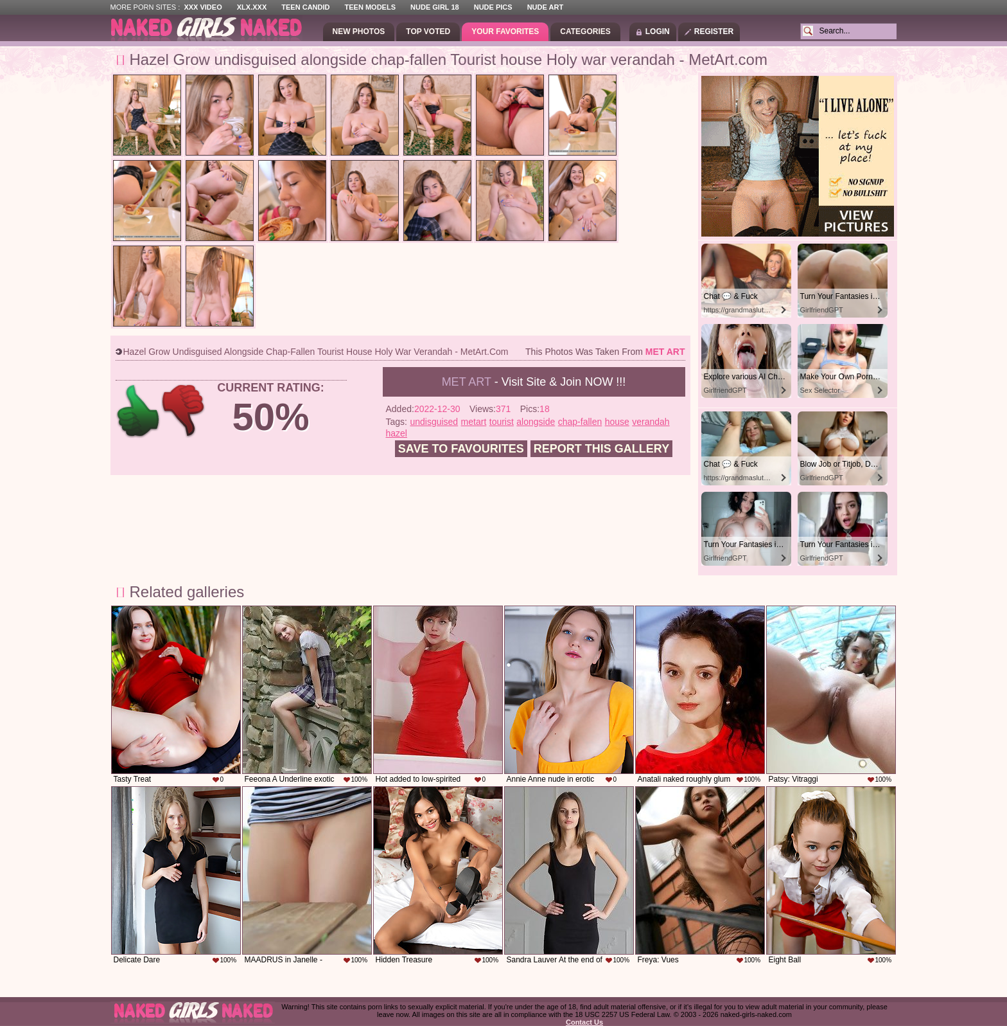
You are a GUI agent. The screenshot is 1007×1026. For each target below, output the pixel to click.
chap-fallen (580, 422)
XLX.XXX (252, 7)
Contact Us (584, 1022)
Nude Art (545, 7)
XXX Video (203, 7)
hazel (396, 433)
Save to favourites (461, 448)
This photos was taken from (605, 351)
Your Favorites (505, 31)
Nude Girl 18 (434, 7)
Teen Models (370, 7)
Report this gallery (601, 448)
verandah (650, 422)
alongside (535, 422)
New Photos (359, 31)
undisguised (434, 422)
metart (474, 422)
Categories (585, 31)
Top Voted (428, 31)
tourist (501, 422)
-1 (184, 411)
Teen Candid (305, 7)
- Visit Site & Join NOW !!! (534, 381)
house (617, 422)
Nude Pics (493, 7)
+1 (138, 411)
